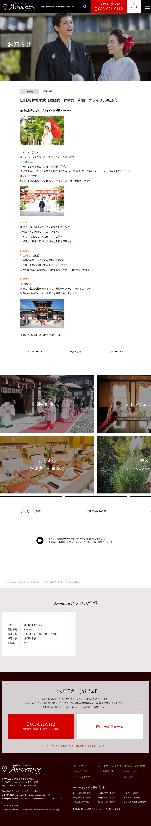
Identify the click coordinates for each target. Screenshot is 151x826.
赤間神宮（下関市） (132, 797)
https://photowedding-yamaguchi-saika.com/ (43, 799)
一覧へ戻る (75, 351)
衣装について (130, 771)
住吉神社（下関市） (81, 802)
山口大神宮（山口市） (107, 793)
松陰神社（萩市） (131, 793)
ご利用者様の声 (96, 511)
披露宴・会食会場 (134, 766)
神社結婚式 (79, 766)
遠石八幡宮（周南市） (107, 797)
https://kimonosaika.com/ (39, 795)
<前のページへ (35, 351)
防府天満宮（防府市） (82, 793)
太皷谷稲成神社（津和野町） (136, 802)
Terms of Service (50, 809)
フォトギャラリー (81, 777)
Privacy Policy (38, 809)
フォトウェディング (110, 766)
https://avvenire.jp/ (29, 791)
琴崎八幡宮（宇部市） (82, 797)
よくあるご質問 (31, 511)
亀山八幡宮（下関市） (107, 802)
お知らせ (128, 777)
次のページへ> (115, 351)
